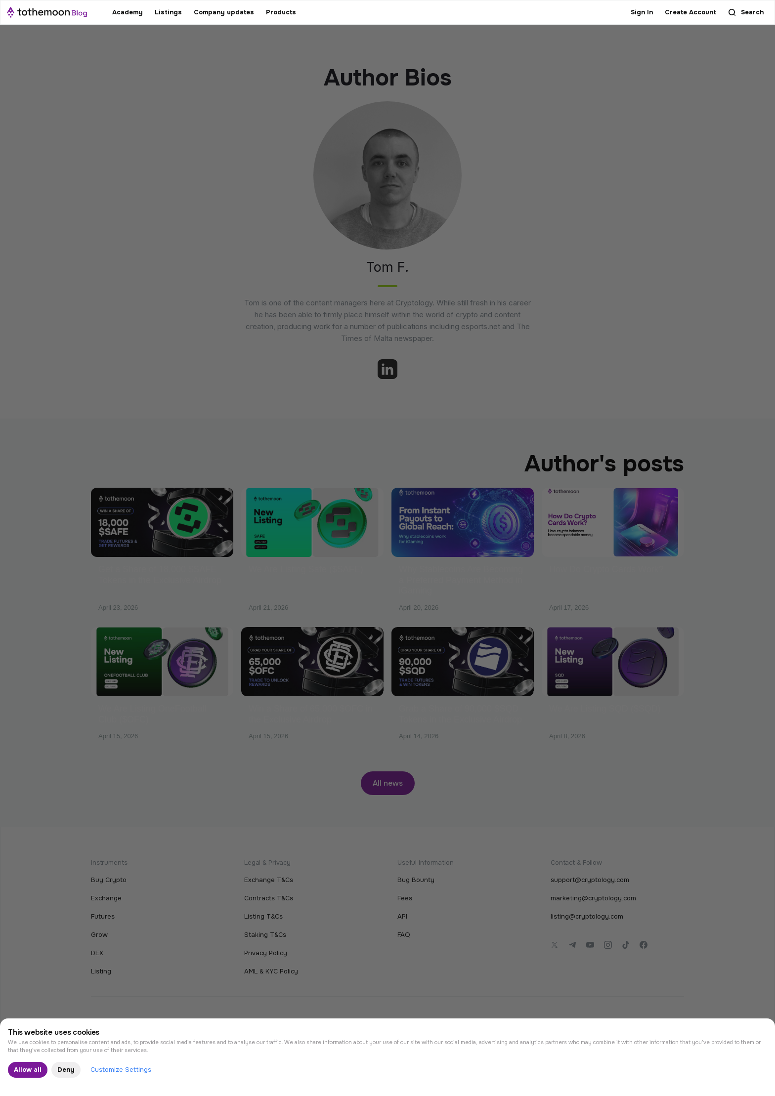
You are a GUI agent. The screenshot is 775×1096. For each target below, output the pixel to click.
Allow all (28, 1069)
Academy (127, 12)
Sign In (642, 12)
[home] (46, 12)
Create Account (690, 12)
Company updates (224, 12)
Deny (66, 1069)
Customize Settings (120, 1069)
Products (281, 12)
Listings (168, 12)
